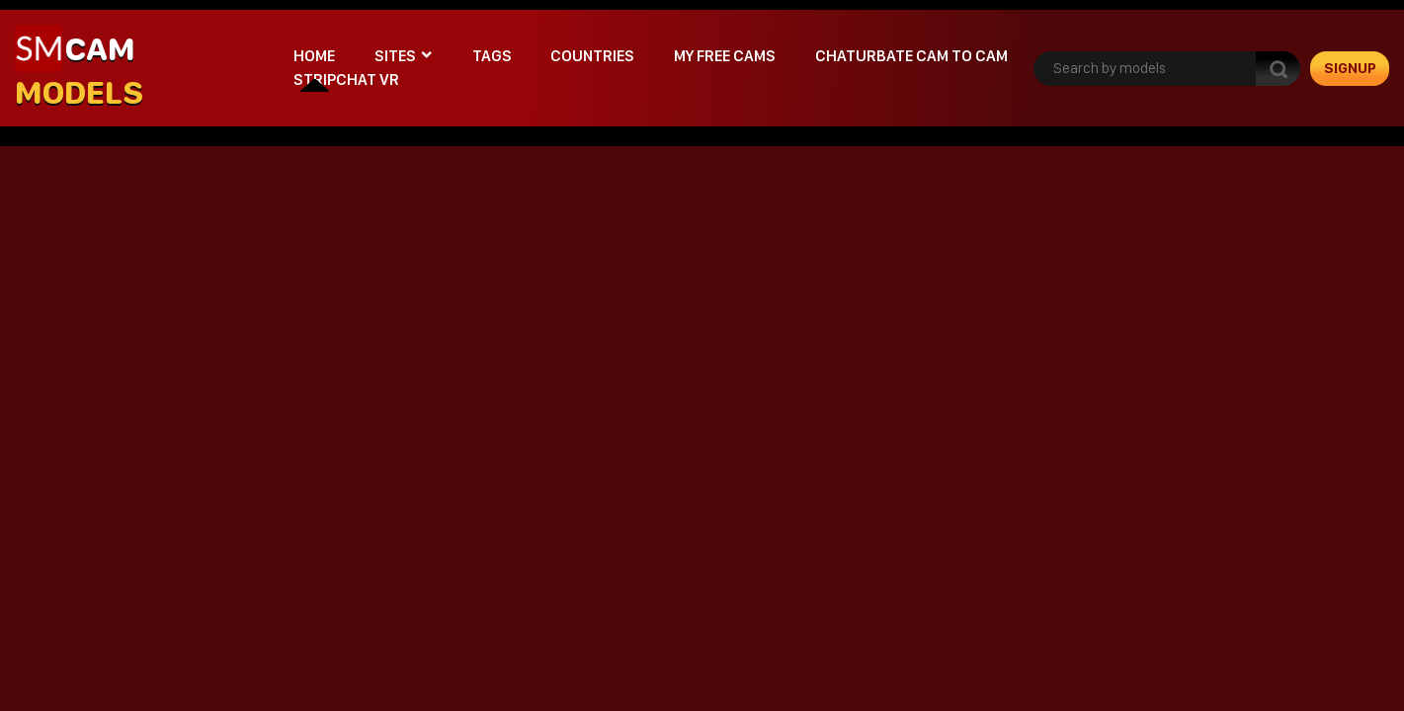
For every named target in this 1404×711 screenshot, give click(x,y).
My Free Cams (725, 55)
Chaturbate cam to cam (911, 55)
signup (1350, 68)
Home (314, 55)
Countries (592, 55)
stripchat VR (346, 79)
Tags (492, 55)
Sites (395, 55)
